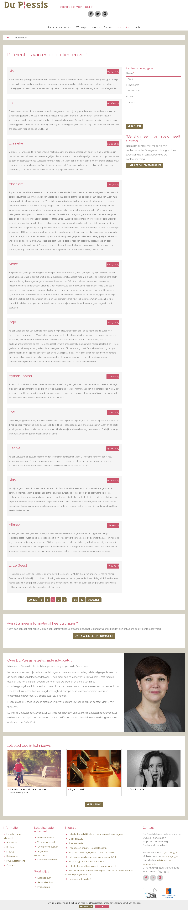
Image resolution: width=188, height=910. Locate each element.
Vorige (33, 593)
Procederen (42, 879)
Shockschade (74, 836)
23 (75, 593)
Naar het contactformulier (144, 159)
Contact (138, 20)
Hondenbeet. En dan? (78, 871)
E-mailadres (133, 78)
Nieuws (108, 20)
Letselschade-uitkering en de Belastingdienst (91, 858)
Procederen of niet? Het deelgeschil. (86, 840)
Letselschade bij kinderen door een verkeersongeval (95, 827)
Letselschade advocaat (59, 20)
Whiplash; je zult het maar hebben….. (86, 854)
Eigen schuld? (74, 832)
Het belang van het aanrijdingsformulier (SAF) (91, 849)
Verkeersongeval (45, 835)
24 (82, 593)
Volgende (94, 593)
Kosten (96, 20)
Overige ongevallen (46, 839)
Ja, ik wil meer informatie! (94, 629)
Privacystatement (14, 853)
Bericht (130, 90)
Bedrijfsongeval (44, 831)
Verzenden (134, 119)
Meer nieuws (94, 798)
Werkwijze (81, 20)
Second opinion (44, 874)
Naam (130, 66)
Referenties (123, 20)
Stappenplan (43, 870)
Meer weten (86, 906)
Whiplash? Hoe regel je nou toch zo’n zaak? (90, 845)
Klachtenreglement (46, 852)
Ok (102, 906)
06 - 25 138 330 (170, 849)
